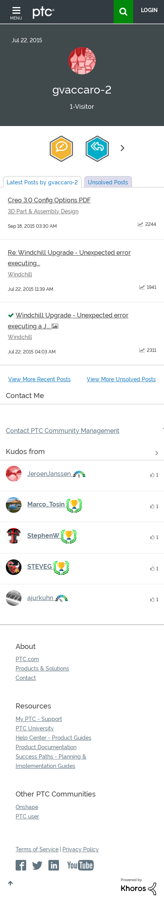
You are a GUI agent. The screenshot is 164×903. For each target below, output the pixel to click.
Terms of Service (37, 849)
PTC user (27, 816)
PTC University (35, 728)
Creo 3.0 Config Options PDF (49, 200)
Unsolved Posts (108, 182)
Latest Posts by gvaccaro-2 (42, 182)
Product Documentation (46, 747)
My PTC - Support (39, 719)
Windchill (20, 274)
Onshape (27, 807)
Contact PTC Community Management (62, 430)
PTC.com (27, 659)
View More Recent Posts (39, 379)
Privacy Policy (80, 849)
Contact (26, 678)
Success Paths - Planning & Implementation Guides (51, 761)
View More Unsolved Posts (121, 379)
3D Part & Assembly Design (43, 211)
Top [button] (10, 883)
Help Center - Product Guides (53, 738)
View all (82, 453)
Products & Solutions (42, 668)
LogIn (149, 10)
